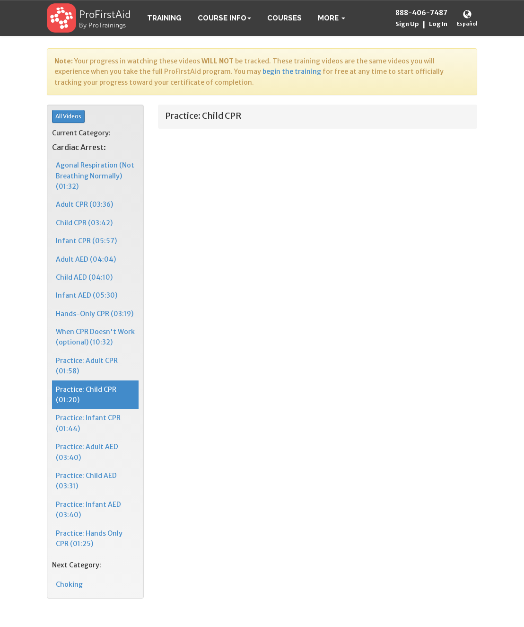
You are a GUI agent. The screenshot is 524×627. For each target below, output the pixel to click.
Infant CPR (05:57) (86, 241)
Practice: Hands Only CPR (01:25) (89, 538)
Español (467, 24)
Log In (438, 24)
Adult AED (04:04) (86, 259)
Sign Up (407, 24)
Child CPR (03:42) (84, 223)
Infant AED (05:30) (86, 295)
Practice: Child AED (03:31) (86, 480)
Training (164, 18)
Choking (69, 584)
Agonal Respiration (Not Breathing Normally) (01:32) (95, 176)
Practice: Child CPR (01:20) (86, 394)
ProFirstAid (105, 15)
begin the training (291, 71)
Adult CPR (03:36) (84, 204)
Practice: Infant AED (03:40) (88, 509)
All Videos (68, 116)
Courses (284, 18)
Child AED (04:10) (84, 277)
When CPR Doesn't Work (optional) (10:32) (95, 336)
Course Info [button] (224, 18)
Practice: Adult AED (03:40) (87, 451)
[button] (331, 18)
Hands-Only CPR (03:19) (94, 313)
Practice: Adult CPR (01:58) (87, 365)
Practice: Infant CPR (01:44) (88, 423)
